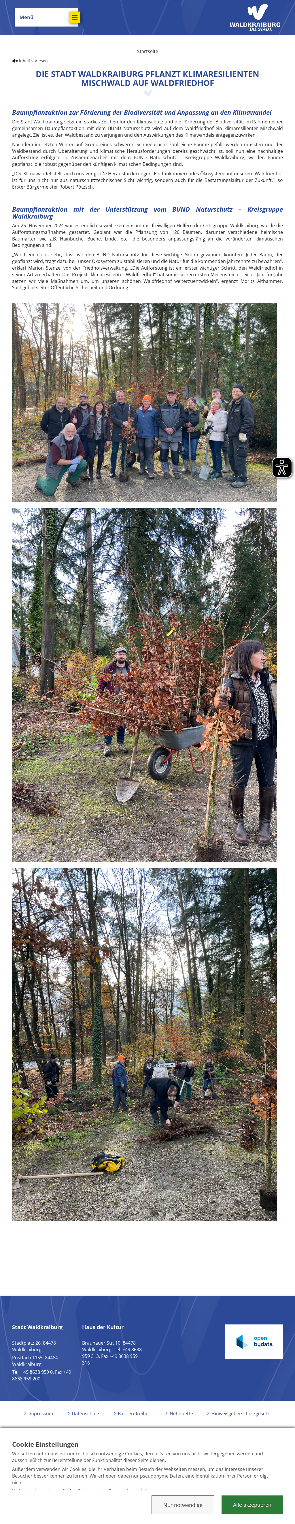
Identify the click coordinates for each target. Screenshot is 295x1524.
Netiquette (181, 1414)
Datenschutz (85, 1414)
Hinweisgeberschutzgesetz (240, 1414)
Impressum (41, 1414)
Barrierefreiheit (134, 1414)
